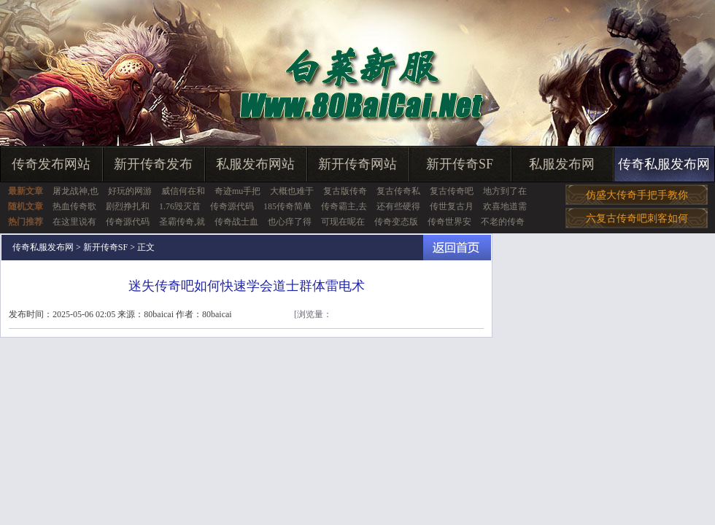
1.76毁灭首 (180, 206)
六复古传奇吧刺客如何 (637, 218)
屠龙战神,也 (75, 191)
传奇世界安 (449, 222)
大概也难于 (292, 191)
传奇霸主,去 (344, 206)
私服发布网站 (255, 164)
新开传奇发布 (153, 164)
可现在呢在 (343, 222)
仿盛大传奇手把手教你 (637, 195)
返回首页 (457, 247)
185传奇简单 (287, 206)
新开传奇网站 (357, 164)
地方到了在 (505, 191)
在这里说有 (74, 222)
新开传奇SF (459, 164)
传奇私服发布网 (664, 164)
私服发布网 (562, 164)
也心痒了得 (290, 222)
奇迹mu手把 (237, 191)
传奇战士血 (236, 222)
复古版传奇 (345, 191)
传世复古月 (452, 206)
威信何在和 (183, 191)
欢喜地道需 (505, 206)
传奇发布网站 (51, 164)
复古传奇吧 (452, 191)
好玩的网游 (130, 191)
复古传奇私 (398, 191)
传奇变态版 (396, 222)
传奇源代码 (232, 206)
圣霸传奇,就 (182, 222)
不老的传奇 (503, 222)
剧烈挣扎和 (128, 206)
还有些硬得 (398, 206)
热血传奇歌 (74, 206)
